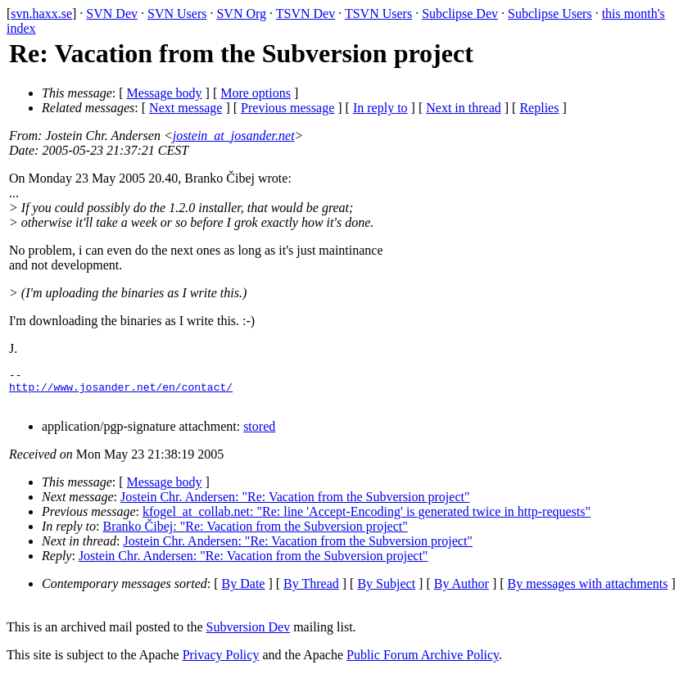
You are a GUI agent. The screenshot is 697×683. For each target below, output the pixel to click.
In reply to (380, 108)
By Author (461, 591)
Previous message (287, 108)
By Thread (311, 591)
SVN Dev (112, 13)
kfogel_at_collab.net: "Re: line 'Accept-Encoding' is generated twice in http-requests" (367, 519)
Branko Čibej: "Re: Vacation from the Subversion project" (255, 534)
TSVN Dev (305, 13)
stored (259, 434)
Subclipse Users (550, 13)
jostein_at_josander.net (234, 135)
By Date (243, 591)
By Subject (386, 591)
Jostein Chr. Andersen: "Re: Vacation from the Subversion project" (294, 504)
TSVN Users (378, 13)
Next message (185, 108)
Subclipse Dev (460, 13)
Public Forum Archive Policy (422, 662)
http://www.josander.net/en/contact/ (121, 391)
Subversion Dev (248, 634)
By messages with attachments (588, 591)
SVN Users (176, 13)
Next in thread (463, 108)
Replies (539, 108)
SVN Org (241, 13)
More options (255, 93)
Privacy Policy (221, 662)
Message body (164, 93)
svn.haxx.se (41, 13)
